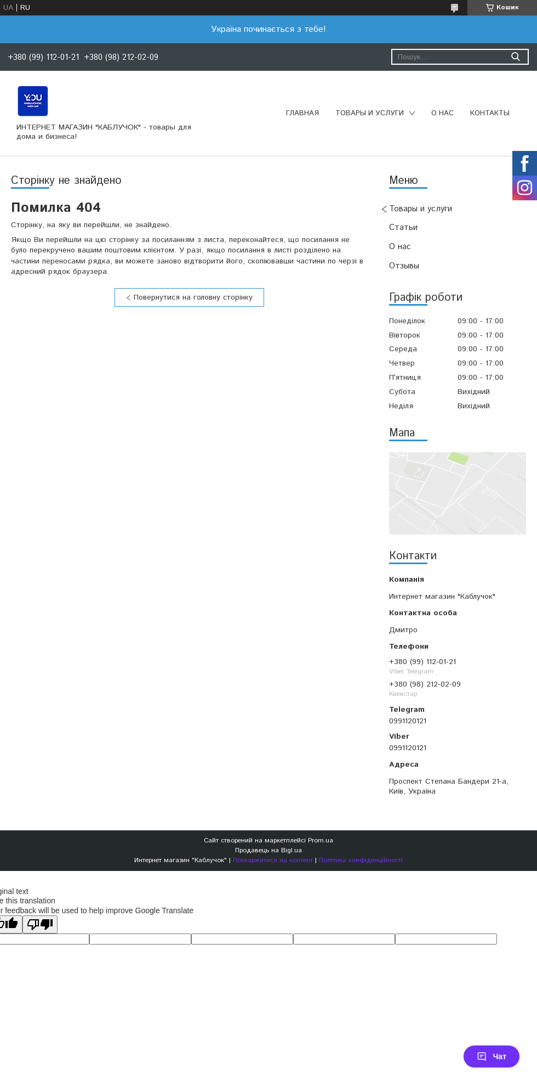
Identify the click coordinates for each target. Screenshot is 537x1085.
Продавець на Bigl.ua (268, 850)
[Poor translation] (40, 924)
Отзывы (404, 266)
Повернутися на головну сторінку (193, 297)
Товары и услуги (369, 113)
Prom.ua (320, 840)
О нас (442, 113)
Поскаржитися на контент (273, 860)
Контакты (490, 113)
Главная (302, 113)
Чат (491, 1056)
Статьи (403, 227)
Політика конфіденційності (361, 860)
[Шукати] (515, 57)
